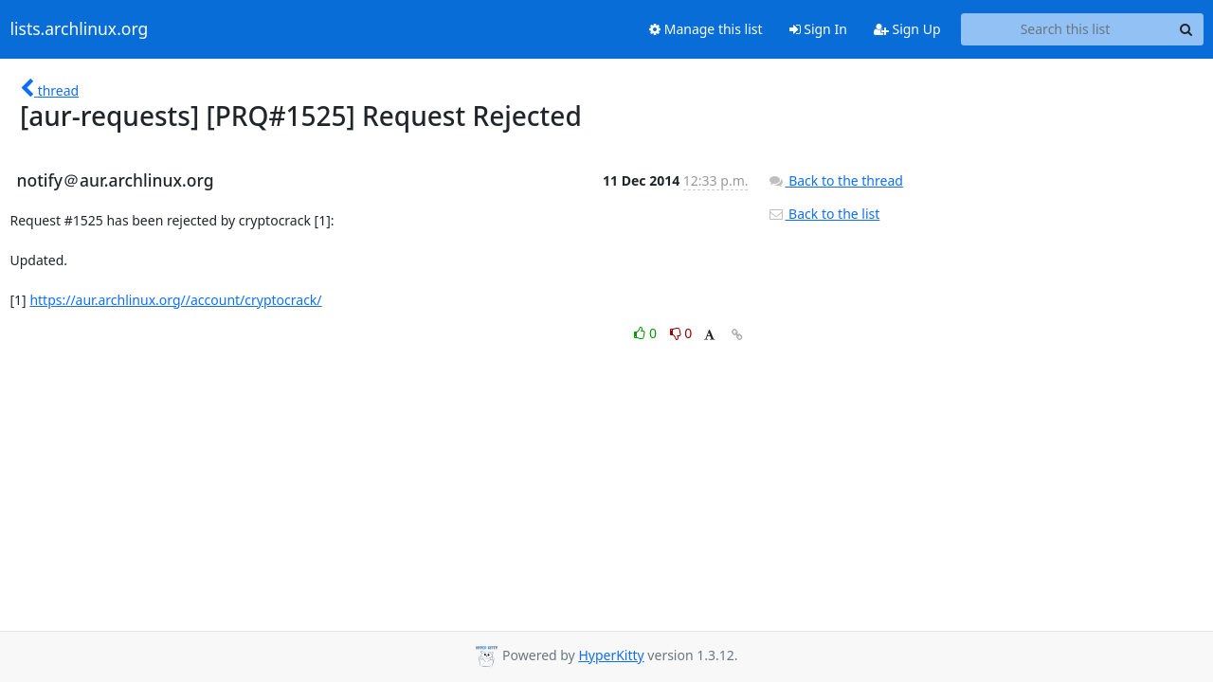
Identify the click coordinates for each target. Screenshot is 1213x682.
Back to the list (823, 214)
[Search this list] (1065, 29)
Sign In (818, 29)
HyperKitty (610, 655)
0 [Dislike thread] (681, 333)
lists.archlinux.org (79, 29)
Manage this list (706, 29)
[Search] (1186, 29)
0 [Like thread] (647, 333)
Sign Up (907, 29)
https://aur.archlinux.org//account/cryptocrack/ (175, 300)
